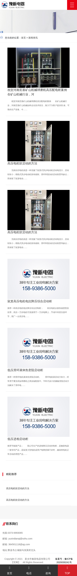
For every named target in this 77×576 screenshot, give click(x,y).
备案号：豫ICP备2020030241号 (64, 561)
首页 (23, 37)
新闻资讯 (33, 37)
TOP (67, 570)
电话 (29, 570)
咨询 (48, 570)
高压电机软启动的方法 (17, 488)
